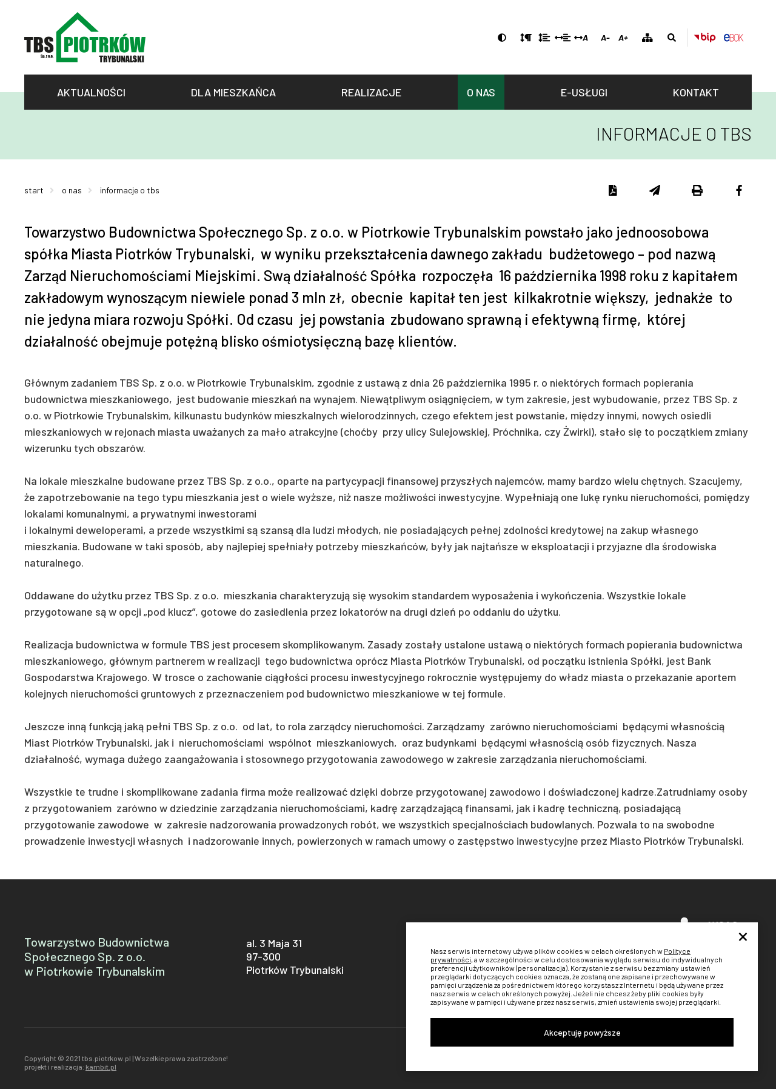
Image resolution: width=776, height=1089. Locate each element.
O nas (481, 92)
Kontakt (696, 92)
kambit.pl (100, 1066)
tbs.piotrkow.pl (85, 37)
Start (34, 190)
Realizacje (371, 92)
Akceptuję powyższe (582, 1032)
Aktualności (91, 92)
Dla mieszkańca (233, 92)
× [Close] (743, 937)
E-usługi (584, 92)
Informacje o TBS (129, 190)
